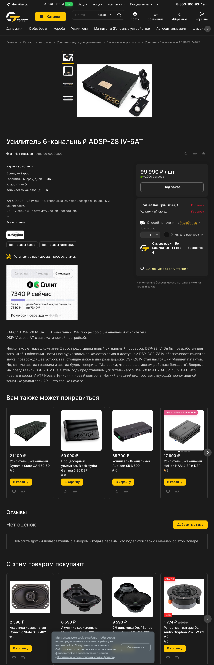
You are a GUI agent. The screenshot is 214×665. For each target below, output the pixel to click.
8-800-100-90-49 (190, 4)
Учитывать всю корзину (184, 234)
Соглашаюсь (135, 647)
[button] (208, 452)
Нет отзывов (24, 154)
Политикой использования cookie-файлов (85, 657)
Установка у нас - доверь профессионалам (45, 256)
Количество (147, 228)
